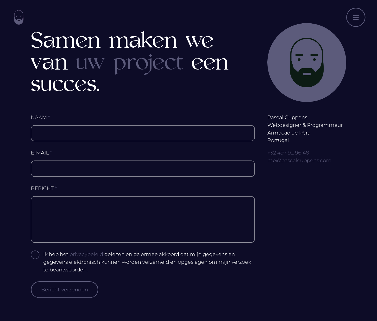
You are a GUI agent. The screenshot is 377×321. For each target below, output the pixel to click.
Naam (40, 117)
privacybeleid (86, 254)
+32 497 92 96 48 (288, 153)
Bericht (44, 188)
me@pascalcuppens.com (299, 160)
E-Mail (41, 153)
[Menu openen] (355, 17)
